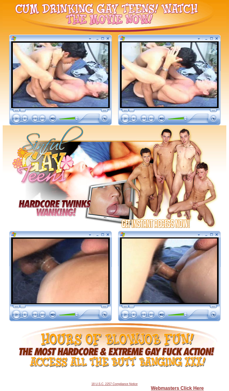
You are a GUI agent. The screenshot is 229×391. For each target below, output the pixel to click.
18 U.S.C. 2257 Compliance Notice (114, 384)
